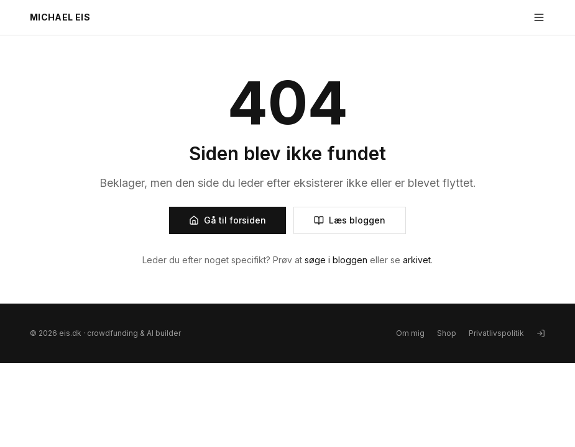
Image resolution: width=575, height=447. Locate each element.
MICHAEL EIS (60, 17)
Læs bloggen (349, 220)
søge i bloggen (336, 260)
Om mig (410, 333)
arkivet (417, 260)
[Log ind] (540, 333)
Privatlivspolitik (496, 333)
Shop (446, 333)
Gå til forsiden (227, 220)
